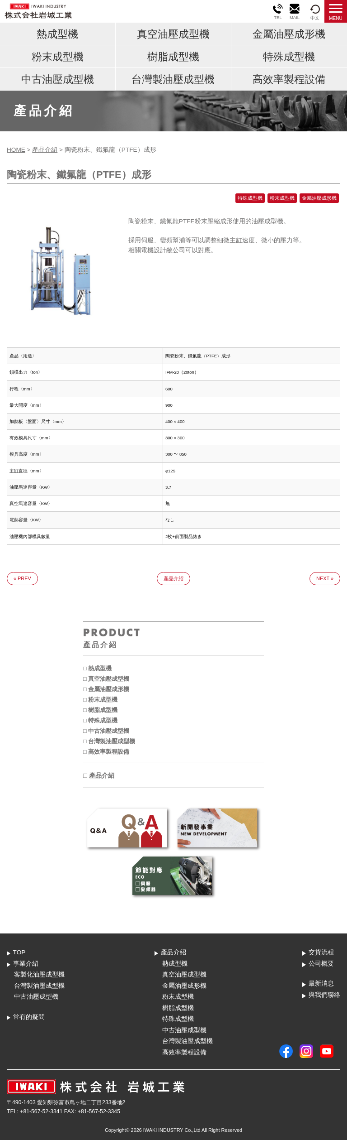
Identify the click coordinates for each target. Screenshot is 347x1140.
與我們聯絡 (324, 994)
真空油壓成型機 (173, 34)
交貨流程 (321, 952)
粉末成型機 (58, 57)
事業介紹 (25, 963)
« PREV (22, 578)
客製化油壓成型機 (39, 974)
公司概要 (321, 963)
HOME (16, 149)
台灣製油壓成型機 (173, 79)
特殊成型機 (289, 57)
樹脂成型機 (173, 57)
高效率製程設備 (289, 79)
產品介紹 (44, 149)
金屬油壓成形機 (289, 34)
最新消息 (321, 983)
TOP (19, 952)
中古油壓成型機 (57, 79)
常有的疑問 (29, 1017)
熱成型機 (57, 34)
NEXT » (324, 578)
